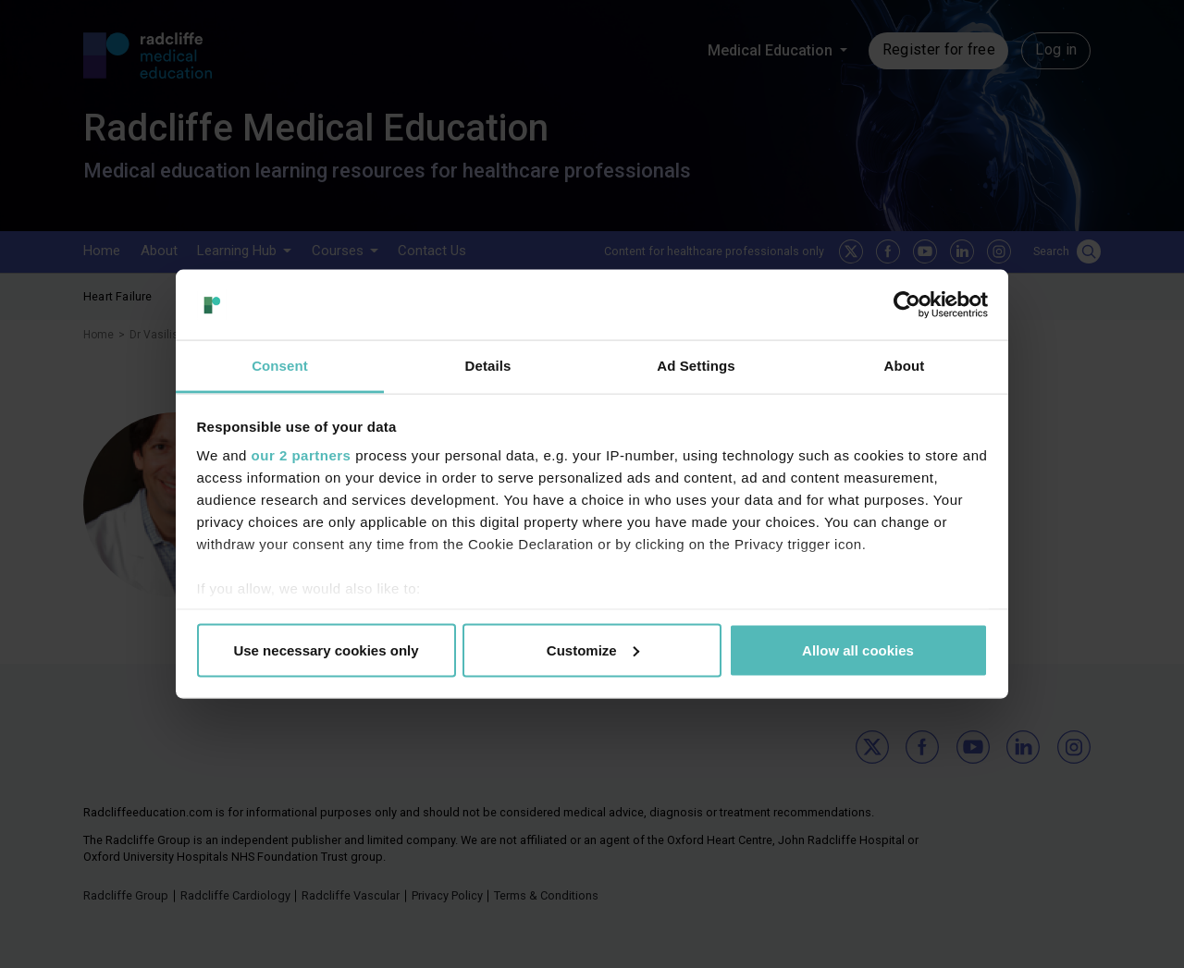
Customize (593, 649)
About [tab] (904, 366)
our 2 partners (302, 455)
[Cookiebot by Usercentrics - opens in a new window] (907, 304)
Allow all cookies (858, 649)
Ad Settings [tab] (695, 366)
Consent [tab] (280, 366)
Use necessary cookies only (325, 649)
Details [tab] (488, 366)
